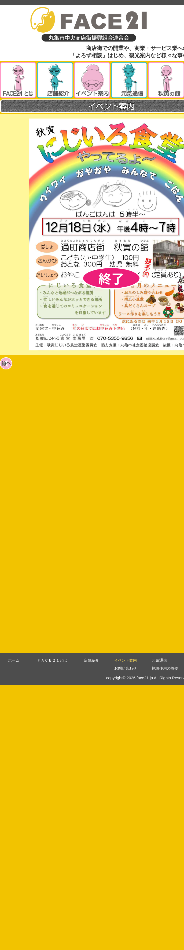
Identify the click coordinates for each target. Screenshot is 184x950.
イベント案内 (125, 660)
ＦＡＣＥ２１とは (52, 660)
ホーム (13, 660)
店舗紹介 (91, 660)
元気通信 (159, 660)
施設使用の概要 (165, 668)
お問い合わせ (125, 668)
